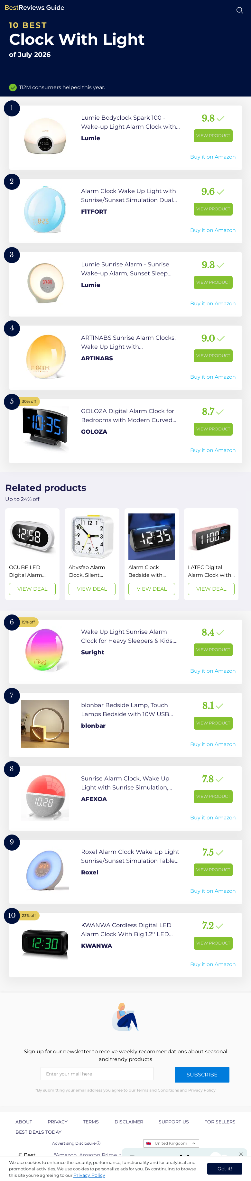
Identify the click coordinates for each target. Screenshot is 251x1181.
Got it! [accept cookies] (225, 1169)
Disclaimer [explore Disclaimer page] (129, 1122)
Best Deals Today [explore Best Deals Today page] (38, 1132)
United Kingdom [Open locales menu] (171, 1143)
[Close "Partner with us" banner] (241, 1154)
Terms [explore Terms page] (91, 1122)
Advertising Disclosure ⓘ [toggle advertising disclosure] (76, 1143)
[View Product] (125, 138)
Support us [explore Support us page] (174, 1122)
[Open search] (240, 10)
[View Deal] (32, 554)
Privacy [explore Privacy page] (58, 1122)
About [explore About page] (23, 1122)
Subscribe (202, 1075)
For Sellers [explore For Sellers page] (220, 1122)
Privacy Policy (89, 1175)
